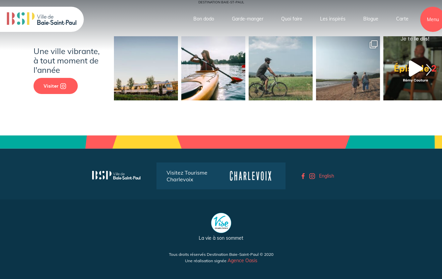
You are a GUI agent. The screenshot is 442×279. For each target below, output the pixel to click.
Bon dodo (203, 19)
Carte (402, 19)
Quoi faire (291, 19)
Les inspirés (332, 19)
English (326, 176)
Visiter (55, 86)
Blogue (370, 19)
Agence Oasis (242, 261)
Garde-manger (247, 19)
